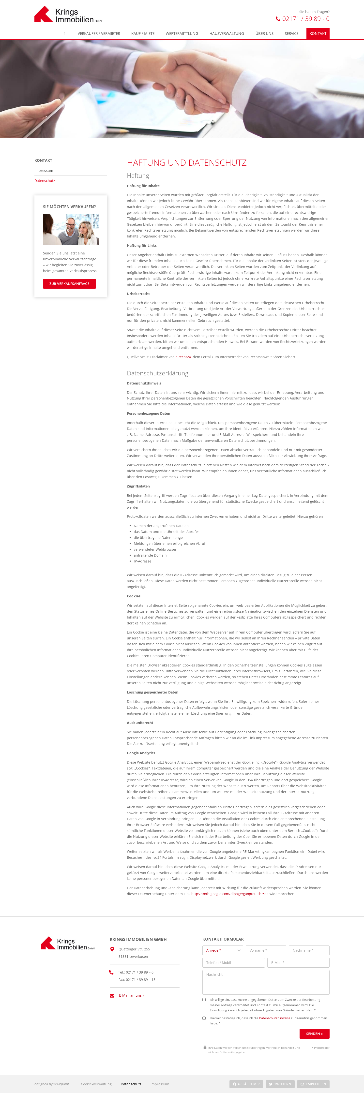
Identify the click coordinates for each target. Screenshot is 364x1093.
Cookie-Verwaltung (96, 1084)
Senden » (314, 1033)
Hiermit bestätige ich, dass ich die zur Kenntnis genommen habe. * (264, 1021)
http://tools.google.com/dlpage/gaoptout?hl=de (230, 893)
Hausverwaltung (227, 33)
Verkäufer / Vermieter (99, 33)
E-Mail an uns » (131, 995)
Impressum (43, 171)
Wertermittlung (182, 33)
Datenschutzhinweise (274, 1018)
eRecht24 (183, 356)
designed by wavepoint (51, 1084)
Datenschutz (44, 181)
